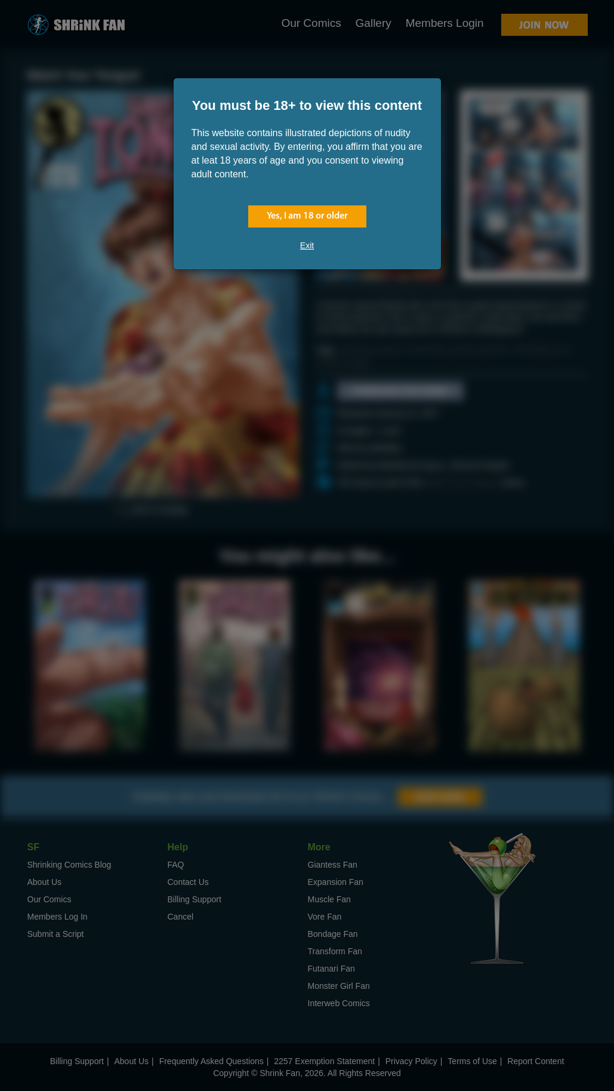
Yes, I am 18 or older (307, 216)
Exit (307, 245)
